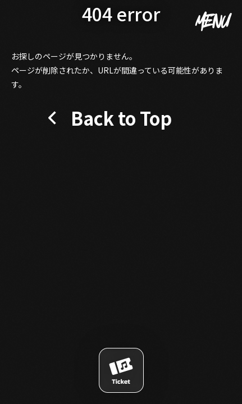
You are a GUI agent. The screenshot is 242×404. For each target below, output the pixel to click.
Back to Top (121, 118)
